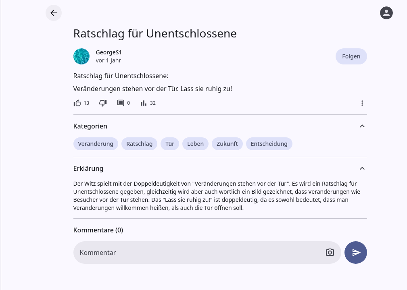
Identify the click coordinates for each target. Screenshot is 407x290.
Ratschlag (139, 143)
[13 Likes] (81, 103)
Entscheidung (269, 143)
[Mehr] (362, 103)
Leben (195, 143)
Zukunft (227, 143)
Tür (169, 143)
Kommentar (98, 252)
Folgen (351, 56)
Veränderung (96, 143)
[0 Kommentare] (123, 103)
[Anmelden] (386, 13)
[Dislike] (103, 103)
